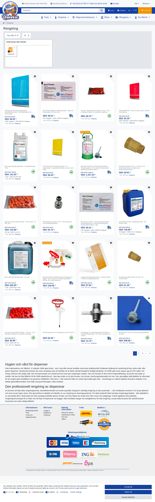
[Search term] (59, 10)
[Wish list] (135, 10)
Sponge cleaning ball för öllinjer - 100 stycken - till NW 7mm (20, 222)
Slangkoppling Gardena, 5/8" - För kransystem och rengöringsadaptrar (57, 222)
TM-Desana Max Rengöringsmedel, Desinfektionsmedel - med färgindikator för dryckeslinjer (18, 112)
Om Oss (64, 417)
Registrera (47, 413)
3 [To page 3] (142, 353)
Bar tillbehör (143, 17)
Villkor (64, 419)
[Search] (101, 10)
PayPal (52, 492)
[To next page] (146, 353)
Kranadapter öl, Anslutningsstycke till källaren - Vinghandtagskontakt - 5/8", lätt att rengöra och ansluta (95, 334)
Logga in (47, 411)
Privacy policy (63, 488)
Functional (64, 492)
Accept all (128, 487)
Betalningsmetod (32, 411)
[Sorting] (12, 35)
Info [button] (136, 4)
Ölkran (107, 17)
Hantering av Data (68, 415)
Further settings (76, 492)
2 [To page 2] (138, 353)
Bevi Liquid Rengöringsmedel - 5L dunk (17, 277)
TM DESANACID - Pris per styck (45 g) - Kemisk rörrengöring (134, 111)
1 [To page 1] (134, 353)
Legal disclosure (81, 488)
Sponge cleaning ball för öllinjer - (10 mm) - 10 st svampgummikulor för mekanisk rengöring (20, 333)
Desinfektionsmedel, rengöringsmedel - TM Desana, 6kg (132, 222)
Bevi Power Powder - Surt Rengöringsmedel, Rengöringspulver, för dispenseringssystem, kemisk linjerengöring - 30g (95, 223)
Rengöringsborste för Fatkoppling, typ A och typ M (58, 332)
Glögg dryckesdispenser (85, 17)
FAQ (27, 413)
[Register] (121, 10)
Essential (10, 492)
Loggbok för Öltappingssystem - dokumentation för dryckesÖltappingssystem (95, 277)
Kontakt (114, 4)
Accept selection (128, 497)
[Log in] (111, 10)
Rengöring (62, 17)
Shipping (17, 123)
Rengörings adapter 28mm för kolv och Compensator (131, 277)
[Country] (129, 10)
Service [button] (146, 4)
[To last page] (150, 353)
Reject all (128, 492)
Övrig (46, 17)
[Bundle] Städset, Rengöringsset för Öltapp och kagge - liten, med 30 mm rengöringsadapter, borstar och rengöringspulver (57, 278)
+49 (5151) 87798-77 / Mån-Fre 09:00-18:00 (88, 4)
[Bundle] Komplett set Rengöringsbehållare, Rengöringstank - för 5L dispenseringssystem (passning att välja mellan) (95, 168)
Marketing (23, 492)
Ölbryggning (124, 17)
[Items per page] (26, 35)
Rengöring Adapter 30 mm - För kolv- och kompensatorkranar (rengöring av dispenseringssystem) (132, 168)
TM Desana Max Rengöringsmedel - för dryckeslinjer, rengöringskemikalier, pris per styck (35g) (58, 168)
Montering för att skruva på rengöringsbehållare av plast (134, 333)
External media (38, 492)
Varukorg (47, 415)
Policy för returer (68, 413)
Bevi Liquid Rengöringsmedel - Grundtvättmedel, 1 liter (20, 167)
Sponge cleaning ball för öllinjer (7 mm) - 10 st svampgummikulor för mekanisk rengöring (95, 111)
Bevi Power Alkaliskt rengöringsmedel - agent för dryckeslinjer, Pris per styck (58, 111)
